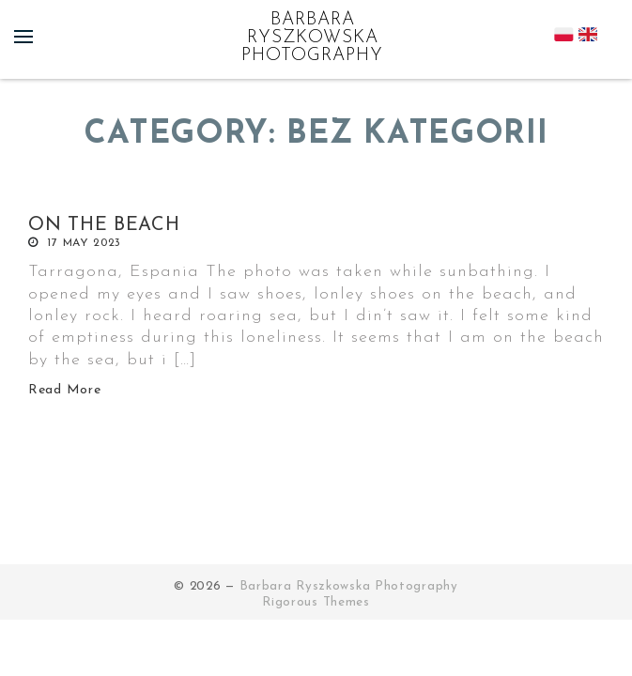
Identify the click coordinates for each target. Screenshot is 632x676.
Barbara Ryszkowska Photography (312, 38)
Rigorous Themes (316, 602)
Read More (64, 390)
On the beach (103, 225)
